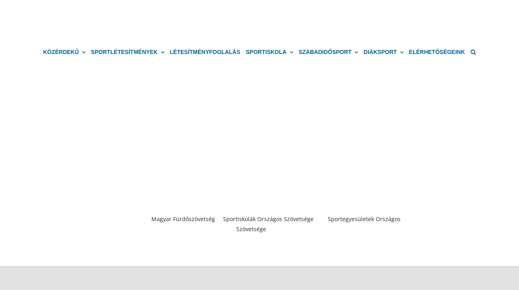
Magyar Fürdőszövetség (183, 219)
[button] (473, 52)
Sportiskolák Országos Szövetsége (268, 219)
